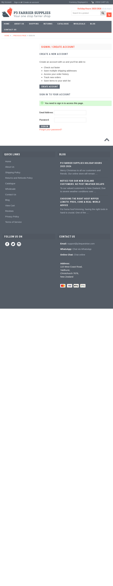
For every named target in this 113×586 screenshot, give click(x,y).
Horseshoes (8, 58)
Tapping (6, 144)
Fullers (6, 165)
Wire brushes (8, 257)
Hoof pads (7, 294)
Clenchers (7, 214)
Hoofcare (7, 267)
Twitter (13, 521)
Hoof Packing (8, 273)
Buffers (6, 192)
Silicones (7, 289)
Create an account (31, 2)
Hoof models (8, 337)
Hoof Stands (8, 241)
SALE (5, 53)
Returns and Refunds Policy (19, 455)
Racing (6, 90)
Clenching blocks (10, 224)
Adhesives (7, 278)
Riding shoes (8, 74)
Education (7, 326)
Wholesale (10, 466)
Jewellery (7, 391)
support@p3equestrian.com (81, 521)
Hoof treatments (10, 321)
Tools (5, 106)
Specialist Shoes (10, 69)
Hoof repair (8, 316)
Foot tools (7, 171)
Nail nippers (8, 176)
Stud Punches (9, 138)
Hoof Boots (8, 359)
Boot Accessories (10, 369)
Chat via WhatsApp (82, 526)
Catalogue (10, 460)
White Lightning (9, 305)
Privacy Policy (12, 493)
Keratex (6, 300)
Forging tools (8, 112)
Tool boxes (7, 246)
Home (6, 35)
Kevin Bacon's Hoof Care (13, 310)
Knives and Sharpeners (13, 203)
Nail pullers (8, 198)
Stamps (6, 122)
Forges (6, 160)
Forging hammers (10, 133)
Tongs (5, 128)
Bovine (6, 407)
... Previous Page (18, 35)
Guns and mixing (10, 283)
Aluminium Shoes (10, 63)
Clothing (6, 375)
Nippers (6, 181)
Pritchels (6, 117)
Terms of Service (13, 499)
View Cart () (102, 2)
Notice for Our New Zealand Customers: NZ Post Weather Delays (82, 460)
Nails (5, 101)
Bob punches (8, 149)
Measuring (7, 251)
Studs (5, 342)
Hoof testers (8, 235)
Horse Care (8, 402)
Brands (6, 412)
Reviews (9, 488)
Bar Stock (7, 96)
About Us (9, 444)
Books (5, 332)
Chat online (79, 532)
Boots (5, 364)
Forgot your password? (50, 129)
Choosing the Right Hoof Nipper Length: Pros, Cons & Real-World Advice (80, 479)
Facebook (7, 521)
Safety (6, 385)
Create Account (49, 86)
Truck (5, 262)
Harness (6, 80)
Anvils (5, 155)
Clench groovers (10, 219)
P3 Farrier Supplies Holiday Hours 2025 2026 (81, 442)
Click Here (107, 9)
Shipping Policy (12, 449)
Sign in (17, 2)
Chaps (6, 380)
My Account (6, 2)
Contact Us (10, 471)
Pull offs (6, 187)
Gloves (6, 396)
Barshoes (7, 85)
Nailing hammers (10, 208)
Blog (7, 477)
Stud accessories (10, 353)
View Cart (10, 482)
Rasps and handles (11, 230)
